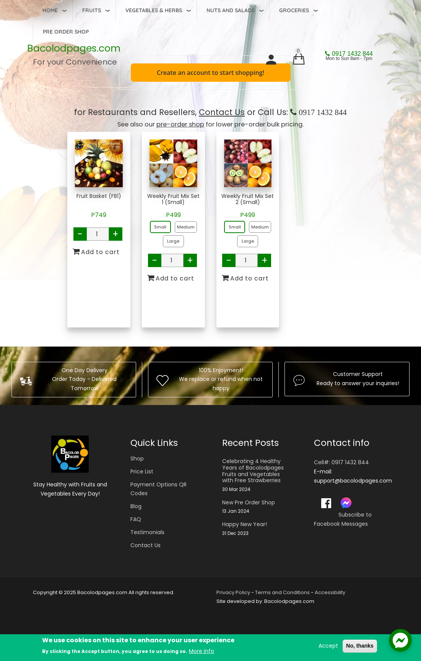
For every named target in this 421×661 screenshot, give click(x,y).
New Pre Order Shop (248, 502)
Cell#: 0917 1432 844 (341, 462)
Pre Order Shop (66, 31)
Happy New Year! (244, 524)
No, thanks (360, 646)
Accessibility (330, 592)
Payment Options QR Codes (158, 489)
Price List (141, 471)
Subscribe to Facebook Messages (343, 519)
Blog (135, 506)
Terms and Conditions (282, 592)
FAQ (135, 519)
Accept (328, 646)
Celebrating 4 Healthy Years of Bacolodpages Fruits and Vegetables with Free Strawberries (253, 471)
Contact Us (222, 112)
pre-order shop (180, 124)
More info (201, 651)
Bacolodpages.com (73, 48)
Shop (137, 458)
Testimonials (147, 532)
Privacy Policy (233, 592)
